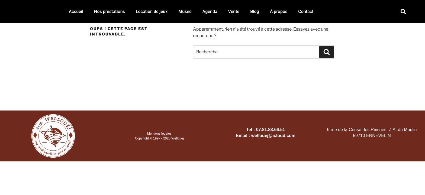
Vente (234, 11)
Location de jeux (152, 11)
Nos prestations (109, 11)
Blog (254, 11)
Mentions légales (159, 133)
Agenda (209, 11)
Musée (184, 11)
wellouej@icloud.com (273, 135)
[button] (403, 11)
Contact (305, 11)
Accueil (76, 11)
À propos (279, 11)
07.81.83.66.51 (270, 129)
